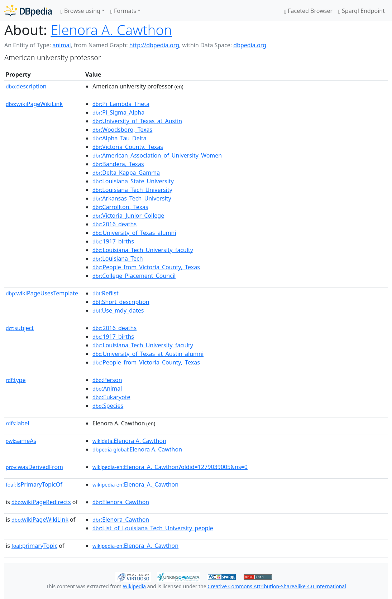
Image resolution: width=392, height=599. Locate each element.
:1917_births (113, 241)
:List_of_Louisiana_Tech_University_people (152, 528)
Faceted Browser (308, 11)
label (17, 423)
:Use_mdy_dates (118, 310)
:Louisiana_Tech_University (132, 190)
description (26, 86)
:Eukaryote (111, 397)
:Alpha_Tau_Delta (119, 138)
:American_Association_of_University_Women (157, 155)
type (16, 380)
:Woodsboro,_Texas (122, 130)
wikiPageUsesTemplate (42, 293)
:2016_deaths (114, 224)
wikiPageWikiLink (34, 104)
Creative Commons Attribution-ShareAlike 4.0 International (276, 586)
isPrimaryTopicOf (34, 484)
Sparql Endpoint (361, 11)
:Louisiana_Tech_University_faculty (142, 250)
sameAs (21, 441)
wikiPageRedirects (41, 502)
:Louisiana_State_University (133, 181)
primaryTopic (34, 546)
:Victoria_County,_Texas (127, 147)
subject (20, 328)
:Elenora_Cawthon (120, 502)
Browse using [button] (80, 11)
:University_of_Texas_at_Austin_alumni (148, 354)
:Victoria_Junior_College (128, 215)
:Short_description (120, 302)
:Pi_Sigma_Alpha (118, 112)
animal (61, 45)
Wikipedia (134, 586)
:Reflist (105, 293)
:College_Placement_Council (134, 276)
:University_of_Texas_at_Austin (137, 121)
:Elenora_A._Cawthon (135, 484)
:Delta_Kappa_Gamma (126, 173)
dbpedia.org (249, 45)
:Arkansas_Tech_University (131, 198)
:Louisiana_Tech (117, 258)
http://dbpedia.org (154, 45)
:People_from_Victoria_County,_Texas (146, 267)
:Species (107, 406)
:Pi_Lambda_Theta (120, 104)
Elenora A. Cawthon (111, 29)
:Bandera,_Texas (118, 164)
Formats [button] (123, 11)
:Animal (107, 388)
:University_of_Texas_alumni (134, 233)
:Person (107, 380)
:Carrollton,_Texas (120, 207)
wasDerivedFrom (34, 467)
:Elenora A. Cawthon (129, 441)
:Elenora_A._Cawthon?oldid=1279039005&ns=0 (170, 467)
